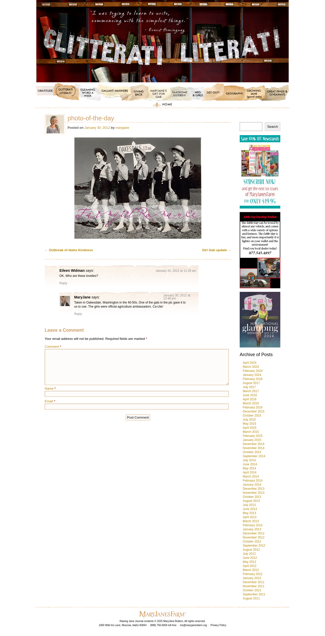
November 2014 (253, 448)
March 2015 (251, 432)
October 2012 (252, 541)
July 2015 (249, 419)
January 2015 (252, 440)
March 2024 (251, 367)
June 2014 (250, 464)
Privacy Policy (218, 625)
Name (50, 388)
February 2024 (253, 371)
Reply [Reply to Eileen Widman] (63, 283)
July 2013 (249, 505)
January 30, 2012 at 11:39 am (176, 271)
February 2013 (253, 525)
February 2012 (253, 574)
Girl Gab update (216, 250)
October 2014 (252, 452)
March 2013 (251, 521)
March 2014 (251, 476)
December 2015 (253, 411)
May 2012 (249, 562)
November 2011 (253, 586)
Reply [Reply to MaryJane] (78, 314)
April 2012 (249, 566)
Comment (53, 346)
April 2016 (249, 399)
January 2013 (252, 529)
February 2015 (253, 436)
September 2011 (254, 594)
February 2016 (253, 407)
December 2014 (253, 444)
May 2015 (249, 423)
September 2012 (254, 545)
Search (272, 127)
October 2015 (252, 415)
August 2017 (251, 383)
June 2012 (250, 558)
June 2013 (250, 509)
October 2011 (252, 590)
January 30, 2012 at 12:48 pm (176, 297)
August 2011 (251, 598)
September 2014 (254, 456)
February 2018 (253, 379)
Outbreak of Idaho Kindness (69, 250)
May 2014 (249, 468)
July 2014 (249, 460)
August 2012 (251, 549)
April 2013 (249, 517)
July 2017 (249, 387)
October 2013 (252, 497)
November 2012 (253, 537)
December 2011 (253, 582)
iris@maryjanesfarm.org (193, 625)
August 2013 (251, 501)
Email (50, 401)
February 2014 (253, 480)
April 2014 (249, 472)
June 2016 (250, 395)
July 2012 (249, 553)
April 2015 (249, 428)
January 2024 (252, 375)
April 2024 (249, 362)
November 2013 (253, 493)
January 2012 (252, 578)
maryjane (122, 128)
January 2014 (252, 484)
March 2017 (251, 391)
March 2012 (251, 570)
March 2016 (251, 403)
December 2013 (253, 488)
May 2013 (249, 513)
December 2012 (253, 533)
